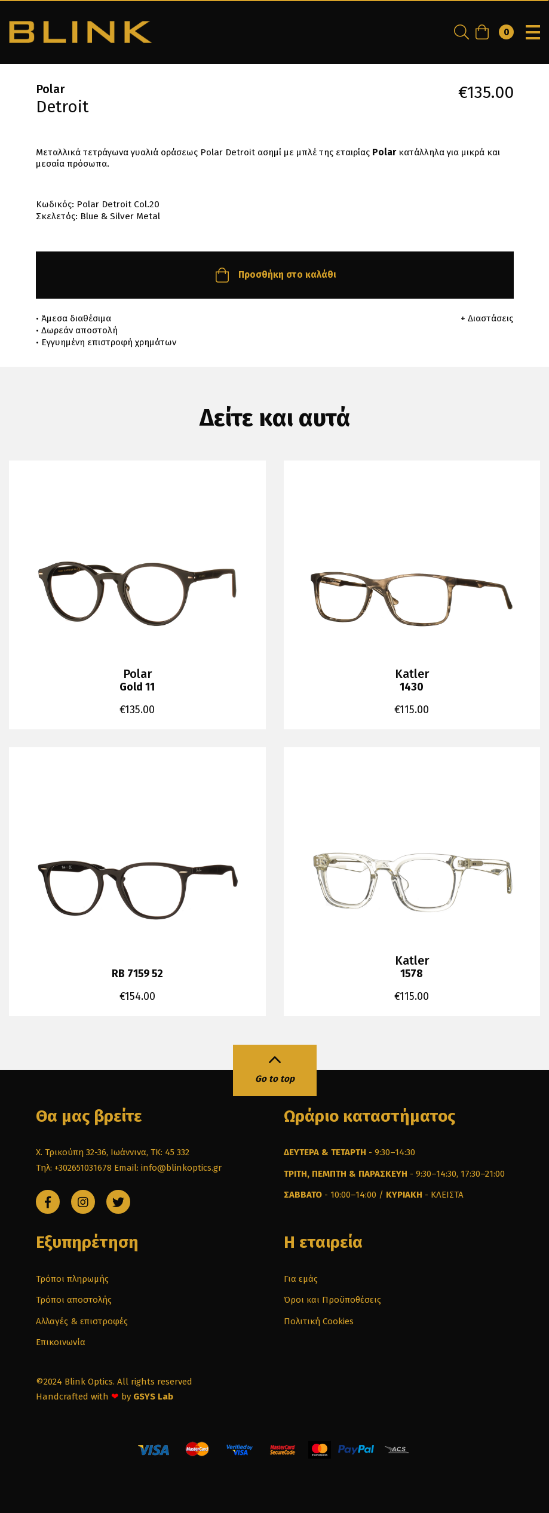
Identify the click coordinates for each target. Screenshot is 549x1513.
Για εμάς (301, 1278)
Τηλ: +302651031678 (74, 1167)
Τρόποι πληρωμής (72, 1278)
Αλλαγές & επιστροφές (82, 1321)
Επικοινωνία (60, 1342)
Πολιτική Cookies (319, 1321)
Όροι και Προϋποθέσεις (332, 1299)
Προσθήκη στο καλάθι (274, 275)
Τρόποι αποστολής (74, 1299)
